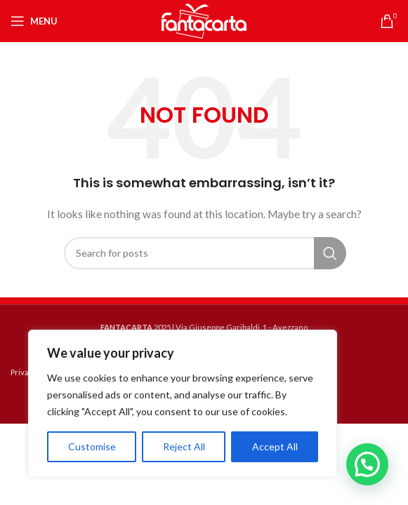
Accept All (275, 446)
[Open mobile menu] (34, 21)
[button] (367, 464)
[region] (182, 403)
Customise (92, 446)
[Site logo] (204, 20)
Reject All (184, 446)
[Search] (204, 253)
